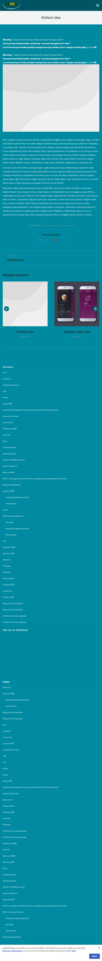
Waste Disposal (9, 453)
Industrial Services (11, 416)
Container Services (11, 385)
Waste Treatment (10, 466)
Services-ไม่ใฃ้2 (9, 547)
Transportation (9, 447)
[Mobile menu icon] (97, 5)
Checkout (7, 378)
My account (8, 422)
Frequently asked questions (17, 497)
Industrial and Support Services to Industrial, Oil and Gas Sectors (30, 410)
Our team (9, 522)
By (53, 225)
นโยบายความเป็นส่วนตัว (12, 484)
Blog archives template (13, 603)
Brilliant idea (25, 332)
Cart (4, 372)
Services (6, 435)
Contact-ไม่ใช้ (8, 597)
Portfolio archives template (15, 616)
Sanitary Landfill (10, 428)
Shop (5, 441)
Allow (94, 956)
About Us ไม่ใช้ (8, 491)
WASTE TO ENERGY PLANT (14, 460)
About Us (7, 559)
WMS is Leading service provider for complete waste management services (35, 478)
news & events (9, 578)
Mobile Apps (40, 225)
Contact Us (7, 591)
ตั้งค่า (74, 951)
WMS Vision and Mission (13, 516)
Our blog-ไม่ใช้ (8, 584)
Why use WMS (9, 472)
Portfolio (7, 566)
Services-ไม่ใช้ (8, 553)
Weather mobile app (77, 332)
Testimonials (11, 503)
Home (5, 397)
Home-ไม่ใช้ (7, 403)
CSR (4, 391)
